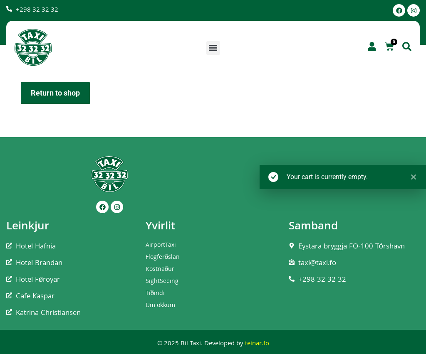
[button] (213, 48)
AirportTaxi (161, 245)
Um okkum (160, 306)
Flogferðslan (163, 257)
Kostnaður (160, 270)
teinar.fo (257, 344)
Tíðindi (155, 294)
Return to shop (55, 92)
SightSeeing (162, 282)
